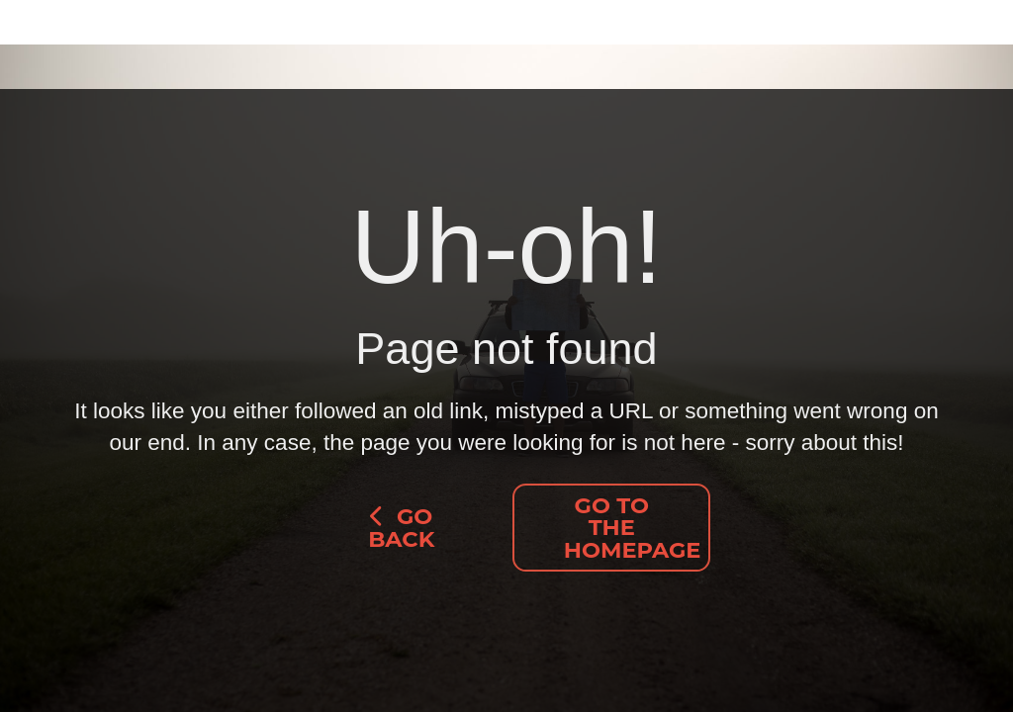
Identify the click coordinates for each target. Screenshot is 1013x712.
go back (401, 527)
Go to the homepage (632, 527)
